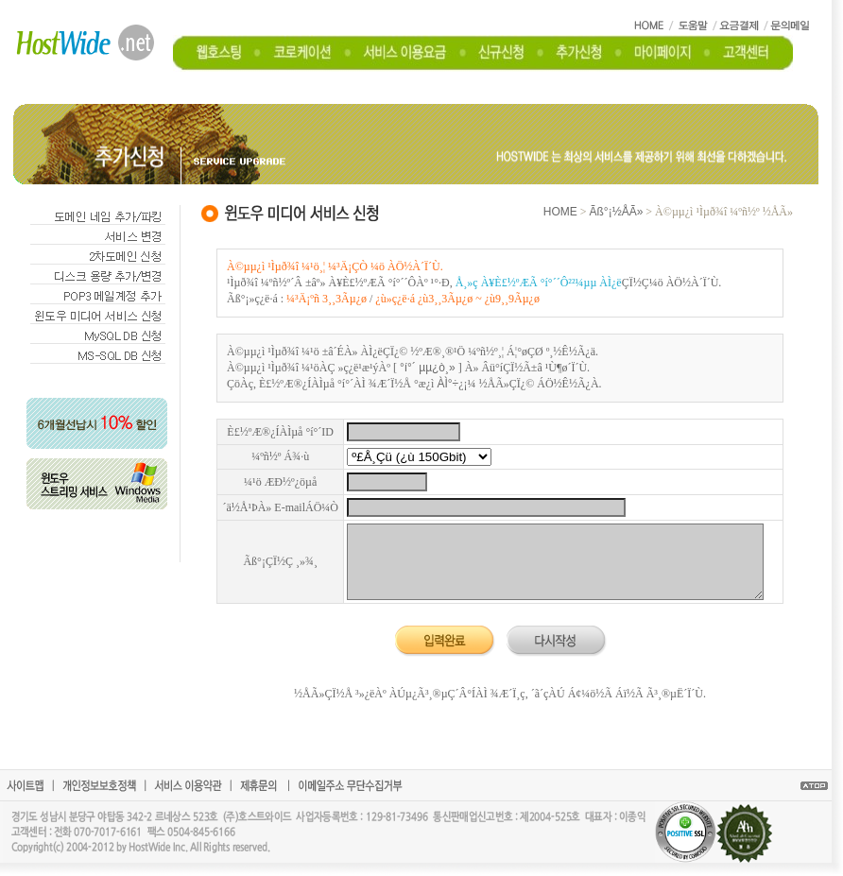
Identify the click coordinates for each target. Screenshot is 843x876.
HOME (560, 211)
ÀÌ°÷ (447, 383)
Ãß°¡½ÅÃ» (617, 211)
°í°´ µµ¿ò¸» (428, 367)
